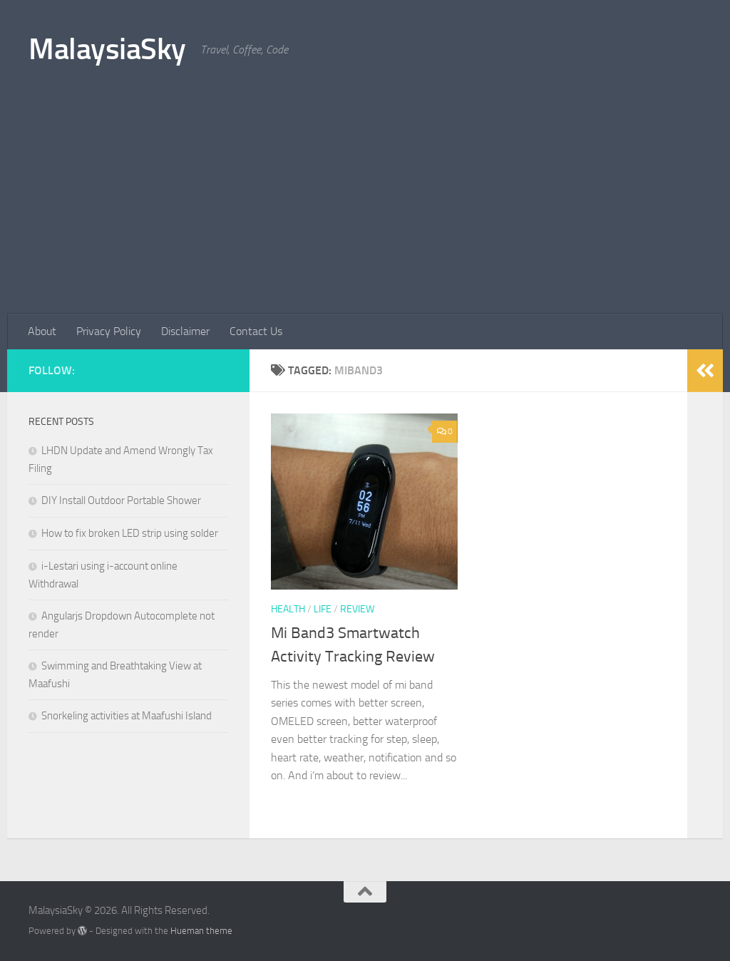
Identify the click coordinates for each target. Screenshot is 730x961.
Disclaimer (185, 331)
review (357, 609)
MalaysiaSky (107, 49)
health (288, 609)
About (42, 331)
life (322, 609)
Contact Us (256, 331)
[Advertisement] (365, 207)
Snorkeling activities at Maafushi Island (126, 715)
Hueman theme (201, 930)
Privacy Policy (108, 331)
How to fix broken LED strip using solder (129, 533)
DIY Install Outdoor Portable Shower (121, 500)
